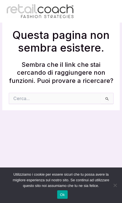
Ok (62, 195)
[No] (115, 185)
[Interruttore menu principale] (109, 11)
